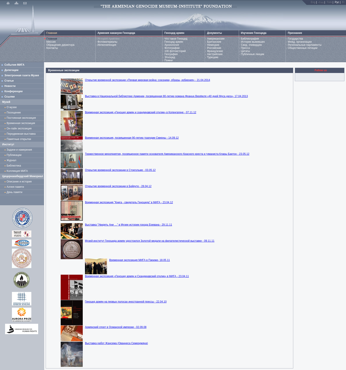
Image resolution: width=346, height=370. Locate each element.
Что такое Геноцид (175, 38)
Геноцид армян (173, 41)
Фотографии (172, 48)
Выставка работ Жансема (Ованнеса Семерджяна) (116, 343)
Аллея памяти (15, 186)
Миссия (51, 41)
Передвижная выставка (22, 133)
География (171, 54)
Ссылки (9, 96)
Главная (51, 38)
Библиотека (14, 165)
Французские (215, 51)
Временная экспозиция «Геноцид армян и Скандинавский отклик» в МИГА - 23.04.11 (137, 276)
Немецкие (213, 44)
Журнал (12, 160)
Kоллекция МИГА (17, 171)
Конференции (13, 91)
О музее (12, 107)
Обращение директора (60, 44)
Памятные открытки (19, 139)
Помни (168, 60)
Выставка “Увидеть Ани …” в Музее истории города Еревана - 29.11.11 (128, 224)
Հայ (321, 2)
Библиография (250, 38)
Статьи (9, 80)
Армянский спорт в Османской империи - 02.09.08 (116, 327)
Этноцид (169, 57)
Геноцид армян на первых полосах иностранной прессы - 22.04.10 (126, 301)
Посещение (14, 112)
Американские (216, 38)
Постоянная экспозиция (21, 117)
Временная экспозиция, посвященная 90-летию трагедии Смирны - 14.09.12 (132, 137)
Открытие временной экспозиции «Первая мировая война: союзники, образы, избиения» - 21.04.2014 (147, 80)
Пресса (245, 48)
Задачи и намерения (19, 149)
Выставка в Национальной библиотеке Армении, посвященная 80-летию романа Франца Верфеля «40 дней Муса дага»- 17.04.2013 (166, 96)
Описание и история (19, 181)
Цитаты (245, 51)
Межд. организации (300, 41)
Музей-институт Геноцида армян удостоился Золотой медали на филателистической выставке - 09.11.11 (149, 240)
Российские (214, 48)
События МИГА (14, 64)
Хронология (171, 44)
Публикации (14, 155)
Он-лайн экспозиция (20, 128)
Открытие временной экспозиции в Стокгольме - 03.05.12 (120, 170)
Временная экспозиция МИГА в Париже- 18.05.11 (139, 260)
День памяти (14, 192)
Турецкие (212, 57)
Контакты (52, 48)
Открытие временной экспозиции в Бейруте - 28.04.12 (118, 186)
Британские (214, 41)
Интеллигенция (107, 44)
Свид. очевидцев (251, 44)
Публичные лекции (252, 54)
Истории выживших (253, 41)
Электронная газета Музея (21, 75)
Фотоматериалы (107, 41)
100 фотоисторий (175, 51)
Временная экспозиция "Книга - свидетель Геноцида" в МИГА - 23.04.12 (129, 202)
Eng (313, 2)
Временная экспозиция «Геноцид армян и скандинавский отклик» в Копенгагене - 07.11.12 (140, 112)
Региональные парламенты (305, 44)
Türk (329, 2)
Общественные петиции (302, 48)
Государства (295, 38)
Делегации (11, 70)
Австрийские (214, 54)
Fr (343, 2)
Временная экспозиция (21, 123)
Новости (9, 86)
